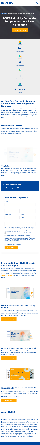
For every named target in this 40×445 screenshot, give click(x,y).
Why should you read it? (11, 182)
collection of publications (7, 269)
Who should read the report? (12, 179)
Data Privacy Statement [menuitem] (33, 442)
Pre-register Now (20, 30)
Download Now (9, 313)
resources (31, 266)
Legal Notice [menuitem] (24, 442)
